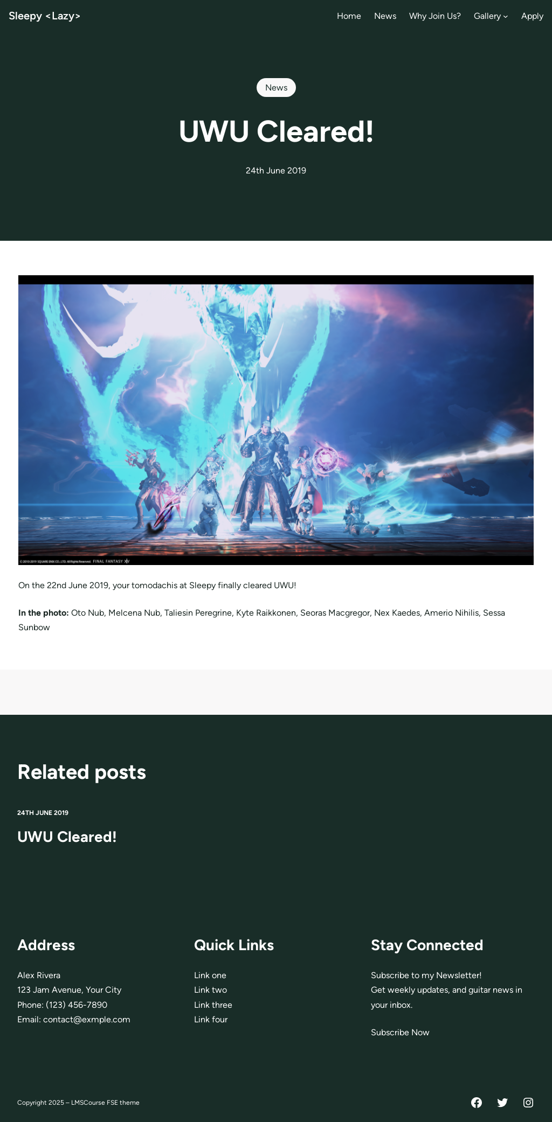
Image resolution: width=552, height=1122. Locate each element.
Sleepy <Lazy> (45, 15)
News (276, 87)
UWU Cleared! (67, 837)
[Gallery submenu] (505, 16)
